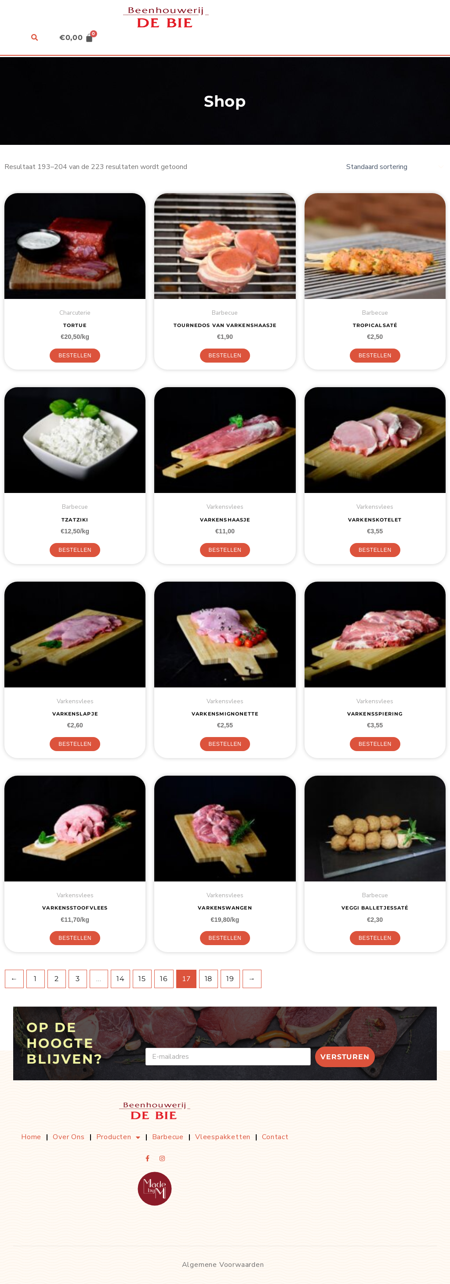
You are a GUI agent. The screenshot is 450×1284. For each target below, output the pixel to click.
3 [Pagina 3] (78, 979)
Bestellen (74, 355)
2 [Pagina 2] (56, 979)
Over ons (68, 1137)
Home (31, 1137)
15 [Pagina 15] (142, 979)
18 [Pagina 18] (209, 979)
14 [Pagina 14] (120, 979)
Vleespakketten (222, 1137)
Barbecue (168, 1137)
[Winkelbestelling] (394, 167)
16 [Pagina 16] (164, 979)
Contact (275, 1137)
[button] (34, 38)
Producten (118, 1137)
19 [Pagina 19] (230, 979)
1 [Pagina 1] (35, 979)
